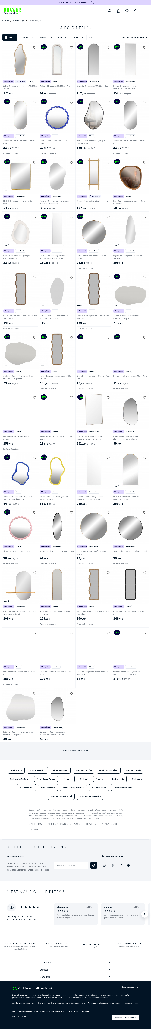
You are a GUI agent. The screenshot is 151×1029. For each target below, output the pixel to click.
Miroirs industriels (37, 770)
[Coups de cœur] (127, 10)
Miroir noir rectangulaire (90, 796)
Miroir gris (84, 779)
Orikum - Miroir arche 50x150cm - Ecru (55, 86)
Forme (78, 37)
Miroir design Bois (133, 770)
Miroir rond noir (26, 787)
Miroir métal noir (99, 787)
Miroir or (100, 779)
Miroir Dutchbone (60, 770)
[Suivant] (144, 914)
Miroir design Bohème (108, 770)
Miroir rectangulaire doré (61, 796)
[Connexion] (118, 11)
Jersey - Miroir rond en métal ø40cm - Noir (130, 551)
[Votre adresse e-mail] (71, 865)
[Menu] (144, 10)
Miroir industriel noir (123, 787)
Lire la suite (33, 829)
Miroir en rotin (117, 779)
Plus (91, 37)
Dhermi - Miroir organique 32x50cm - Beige (130, 376)
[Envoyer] (93, 865)
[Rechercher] (109, 11)
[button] (75, 37)
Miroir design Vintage (46, 779)
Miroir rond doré (48, 787)
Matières (46, 37)
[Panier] (135, 10)
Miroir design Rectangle (19, 779)
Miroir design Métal (83, 770)
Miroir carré (136, 779)
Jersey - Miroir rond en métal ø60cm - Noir (57, 551)
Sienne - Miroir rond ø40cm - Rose (16, 551)
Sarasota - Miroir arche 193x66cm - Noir (92, 86)
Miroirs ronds (16, 770)
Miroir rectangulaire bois (73, 787)
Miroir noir (67, 779)
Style (63, 37)
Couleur (28, 37)
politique (79, 1011)
